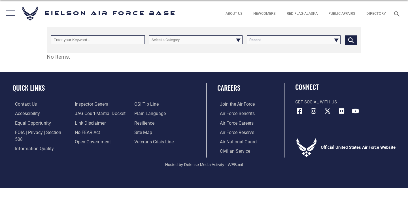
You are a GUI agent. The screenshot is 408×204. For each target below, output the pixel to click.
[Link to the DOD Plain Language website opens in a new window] (149, 113)
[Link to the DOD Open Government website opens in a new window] (91, 141)
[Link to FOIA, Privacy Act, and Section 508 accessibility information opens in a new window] (38, 132)
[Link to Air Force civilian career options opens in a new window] (231, 150)
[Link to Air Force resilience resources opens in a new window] (145, 122)
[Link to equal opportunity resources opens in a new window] (29, 122)
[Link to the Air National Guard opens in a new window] (234, 141)
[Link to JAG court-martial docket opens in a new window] (98, 113)
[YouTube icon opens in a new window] (355, 111)
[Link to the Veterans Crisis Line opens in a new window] (154, 141)
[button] (9, 13)
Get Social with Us (316, 102)
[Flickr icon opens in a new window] (341, 111)
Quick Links (28, 88)
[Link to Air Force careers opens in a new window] (233, 122)
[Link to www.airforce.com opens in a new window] (234, 104)
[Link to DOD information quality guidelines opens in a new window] (30, 141)
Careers (228, 88)
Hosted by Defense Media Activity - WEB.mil (204, 164)
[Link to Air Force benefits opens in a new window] (234, 113)
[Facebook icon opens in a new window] (299, 111)
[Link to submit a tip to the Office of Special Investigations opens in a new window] (146, 104)
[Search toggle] (398, 13)
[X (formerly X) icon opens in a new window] (327, 111)
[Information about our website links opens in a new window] (88, 122)
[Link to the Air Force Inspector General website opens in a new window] (90, 104)
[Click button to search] (351, 39)
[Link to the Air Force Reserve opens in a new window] (234, 132)
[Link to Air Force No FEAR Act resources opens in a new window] (86, 132)
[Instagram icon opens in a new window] (313, 111)
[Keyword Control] (98, 39)
